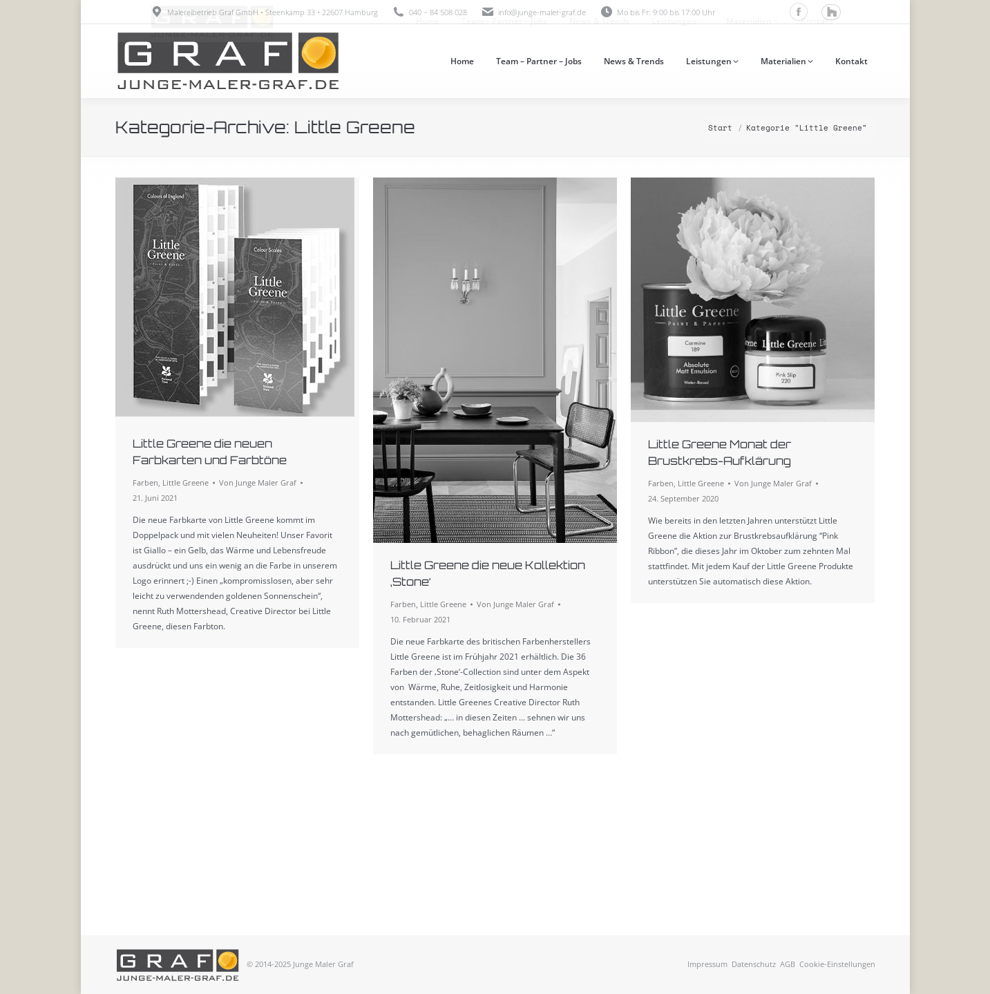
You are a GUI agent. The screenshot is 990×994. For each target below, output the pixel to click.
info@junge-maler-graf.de (542, 12)
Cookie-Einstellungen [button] (837, 964)
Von (257, 482)
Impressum (707, 964)
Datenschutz (754, 964)
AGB (787, 964)
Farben (145, 482)
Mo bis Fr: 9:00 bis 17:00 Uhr (657, 12)
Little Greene (185, 482)
